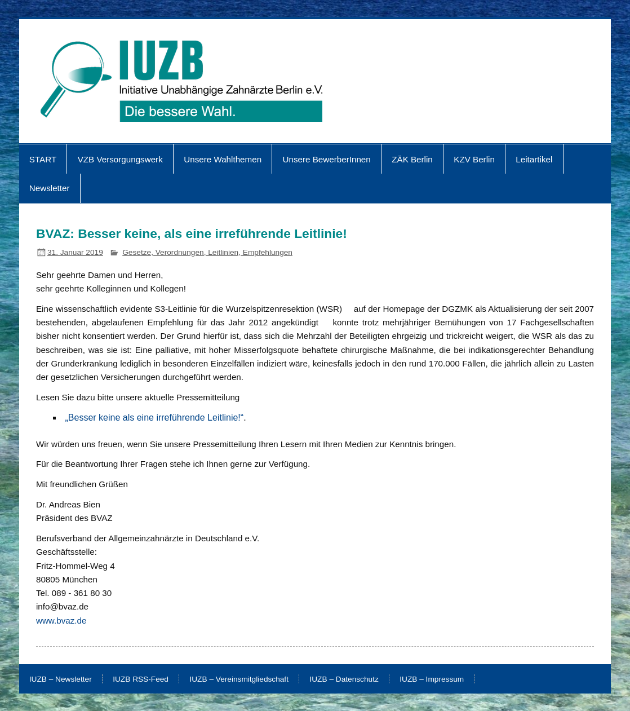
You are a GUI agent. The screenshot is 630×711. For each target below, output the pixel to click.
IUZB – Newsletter (60, 679)
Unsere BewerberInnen (327, 159)
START (42, 159)
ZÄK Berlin (412, 159)
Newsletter (49, 188)
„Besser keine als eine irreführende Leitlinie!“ (154, 417)
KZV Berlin (474, 159)
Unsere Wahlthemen (222, 159)
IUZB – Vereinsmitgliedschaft (239, 679)
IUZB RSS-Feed (140, 679)
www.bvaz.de (61, 620)
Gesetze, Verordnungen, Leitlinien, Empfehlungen (207, 252)
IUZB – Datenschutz (343, 679)
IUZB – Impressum (432, 679)
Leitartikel (534, 159)
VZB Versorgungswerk (120, 159)
